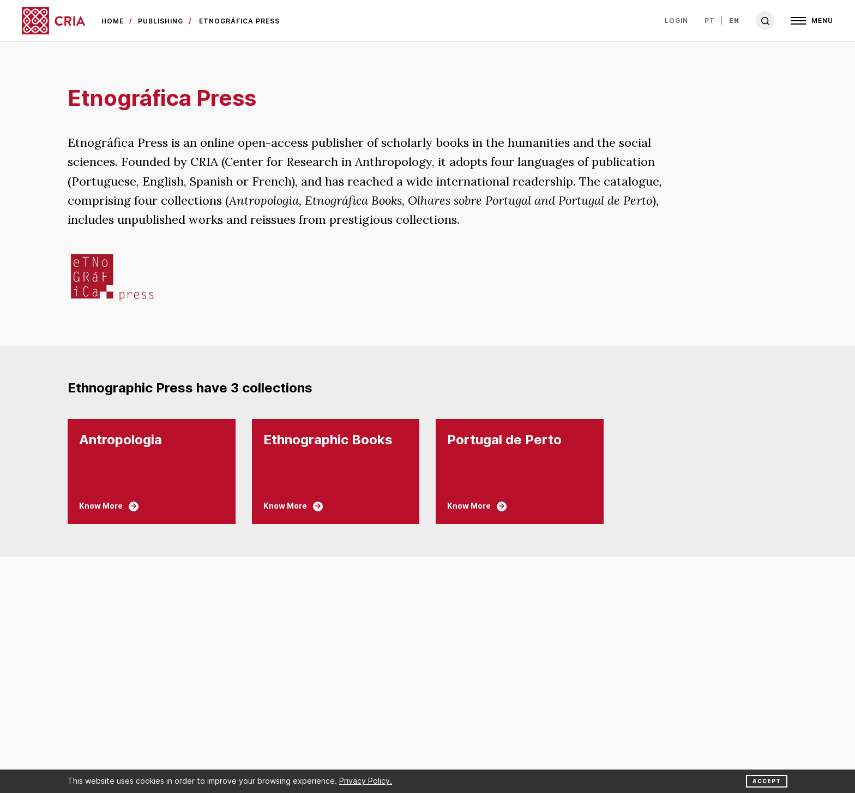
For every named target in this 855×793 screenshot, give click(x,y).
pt (710, 20)
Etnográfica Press (239, 21)
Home (112, 21)
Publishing (160, 21)
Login (676, 20)
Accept (766, 781)
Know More (109, 506)
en (734, 20)
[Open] (812, 20)
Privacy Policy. (365, 780)
